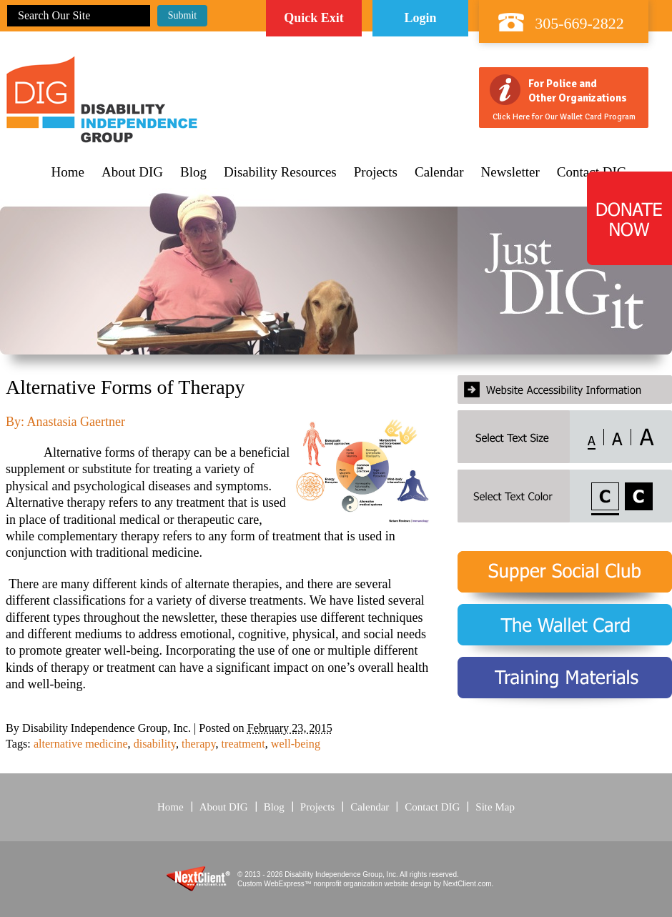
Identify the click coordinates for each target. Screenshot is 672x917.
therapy (199, 744)
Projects (375, 172)
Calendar (439, 172)
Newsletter (510, 172)
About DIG (132, 172)
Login (420, 18)
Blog (193, 172)
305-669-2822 (579, 23)
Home (67, 172)
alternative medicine (81, 744)
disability (155, 744)
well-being (295, 744)
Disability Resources (280, 172)
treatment (243, 744)
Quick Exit (314, 18)
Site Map (495, 807)
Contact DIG (432, 807)
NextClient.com (467, 884)
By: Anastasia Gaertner (65, 422)
